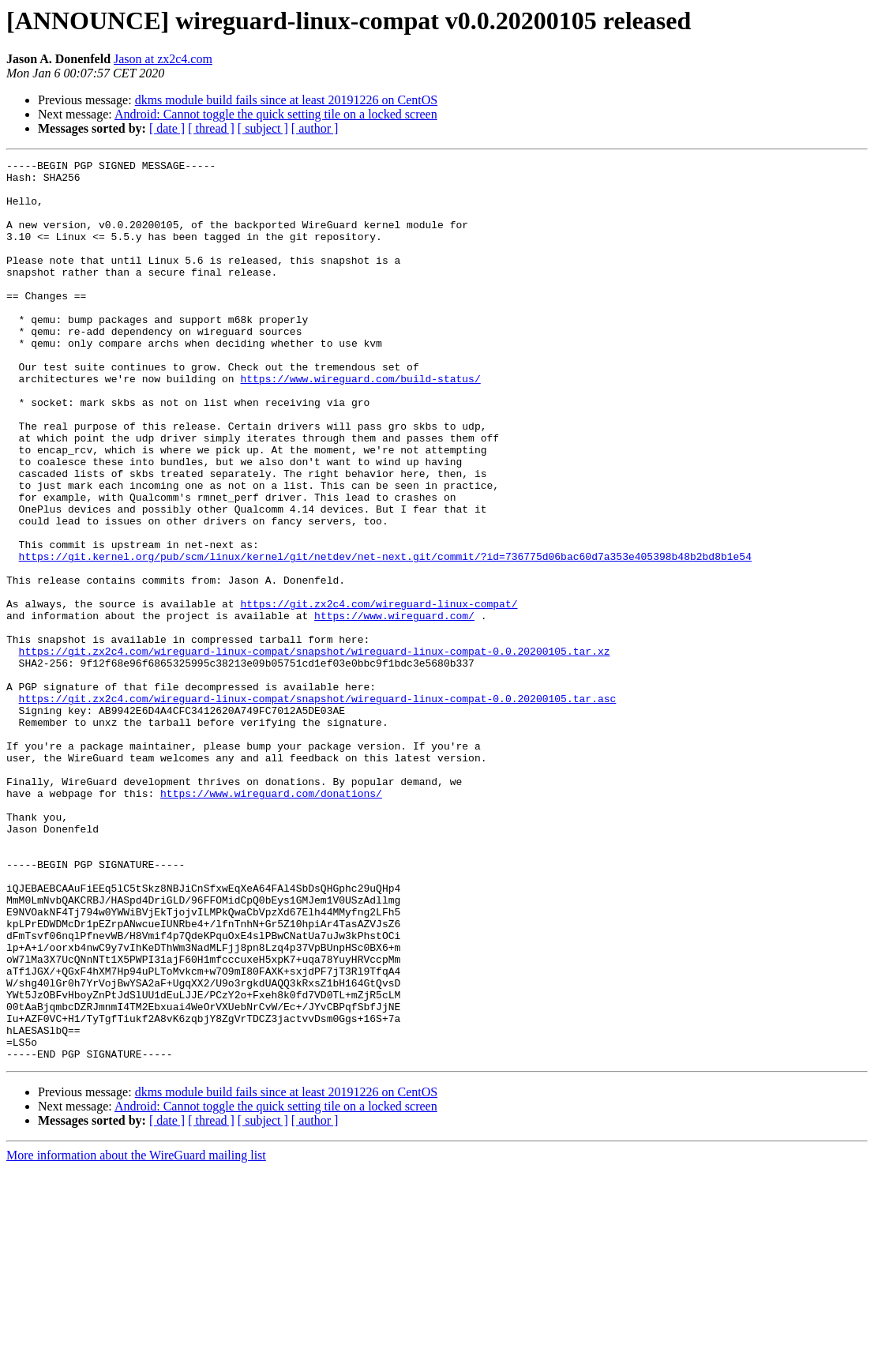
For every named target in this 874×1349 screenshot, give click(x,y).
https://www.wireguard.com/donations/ (271, 921)
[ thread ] (211, 128)
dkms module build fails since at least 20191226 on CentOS (286, 100)
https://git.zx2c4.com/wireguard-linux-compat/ (378, 693)
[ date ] (167, 128)
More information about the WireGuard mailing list (136, 1335)
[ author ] (315, 128)
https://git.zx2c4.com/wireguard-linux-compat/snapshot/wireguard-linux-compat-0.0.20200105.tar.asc (318, 807)
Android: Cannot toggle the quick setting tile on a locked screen (275, 114)
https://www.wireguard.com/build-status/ (360, 423)
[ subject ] (263, 128)
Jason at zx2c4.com (163, 59)
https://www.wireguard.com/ (394, 708)
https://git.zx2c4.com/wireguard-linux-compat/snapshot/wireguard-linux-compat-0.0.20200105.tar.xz (314, 750)
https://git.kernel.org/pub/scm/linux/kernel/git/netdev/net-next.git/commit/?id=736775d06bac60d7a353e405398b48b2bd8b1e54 (385, 636)
